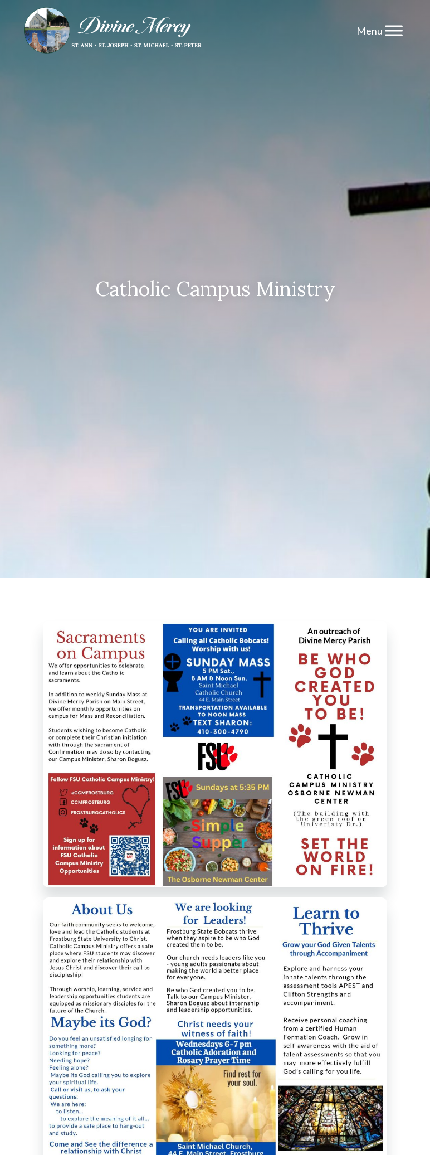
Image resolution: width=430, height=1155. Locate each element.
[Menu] (394, 30)
